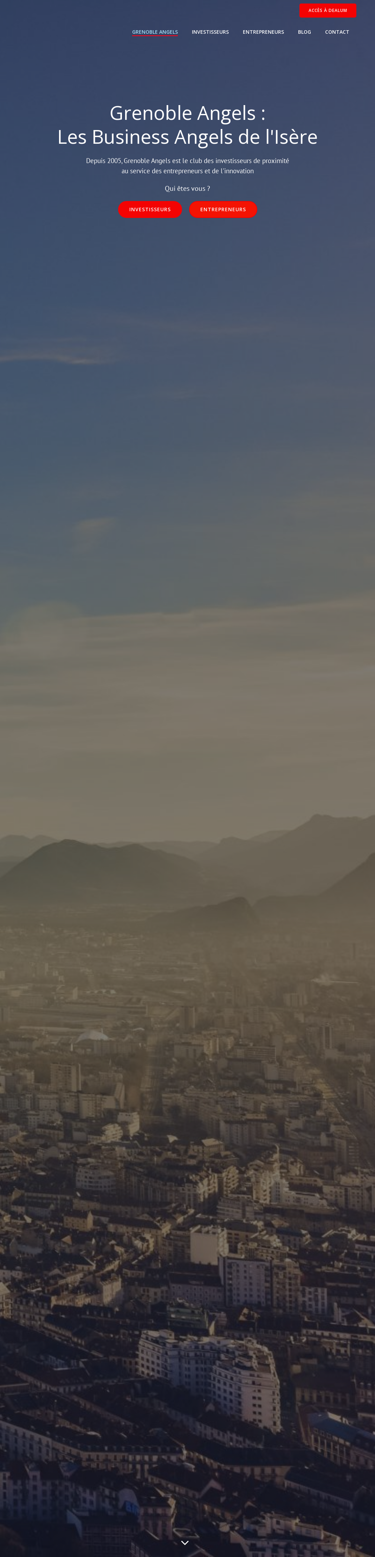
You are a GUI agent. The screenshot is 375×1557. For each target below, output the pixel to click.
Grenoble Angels (155, 31)
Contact (337, 31)
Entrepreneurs (263, 31)
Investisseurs (210, 31)
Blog (304, 31)
